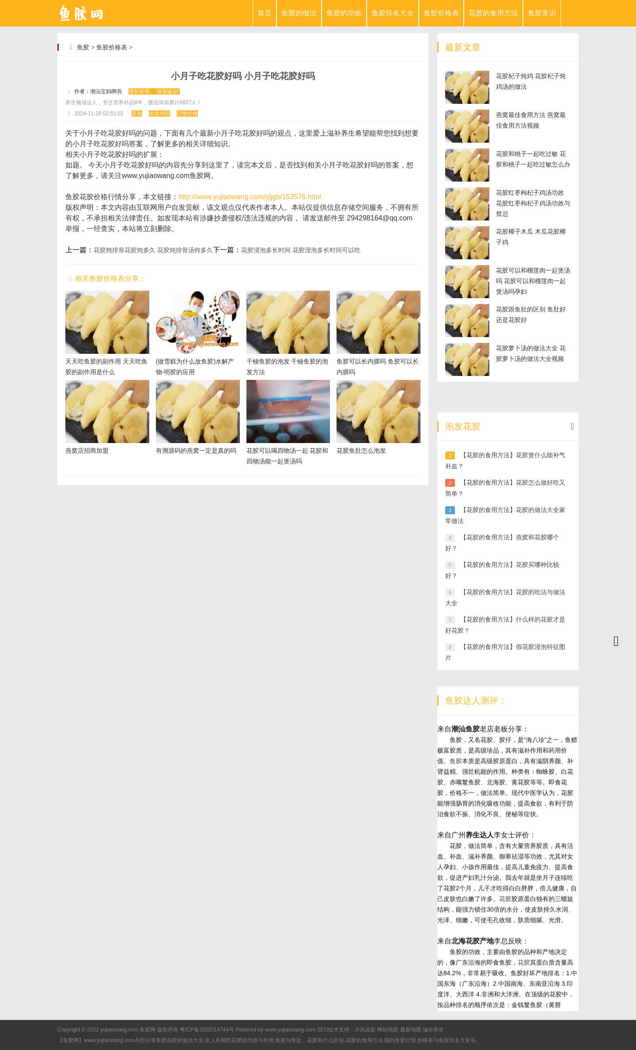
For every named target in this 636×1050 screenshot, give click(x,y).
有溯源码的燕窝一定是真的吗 (196, 450)
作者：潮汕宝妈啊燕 (98, 91)
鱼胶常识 (542, 13)
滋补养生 (433, 1030)
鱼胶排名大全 (392, 13)
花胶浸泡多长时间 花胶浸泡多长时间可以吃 (300, 250)
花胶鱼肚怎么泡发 (361, 450)
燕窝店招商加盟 (87, 450)
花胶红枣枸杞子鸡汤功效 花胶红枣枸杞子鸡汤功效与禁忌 (533, 203)
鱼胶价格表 (441, 13)
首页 (264, 13)
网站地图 (387, 1030)
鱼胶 (83, 47)
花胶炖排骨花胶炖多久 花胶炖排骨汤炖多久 (153, 250)
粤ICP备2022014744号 (207, 1030)
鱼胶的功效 (344, 13)
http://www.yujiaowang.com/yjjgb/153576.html (249, 197)
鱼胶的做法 (299, 13)
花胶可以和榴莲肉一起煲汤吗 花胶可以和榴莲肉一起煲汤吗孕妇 (533, 281)
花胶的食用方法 (493, 13)
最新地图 (410, 1030)
